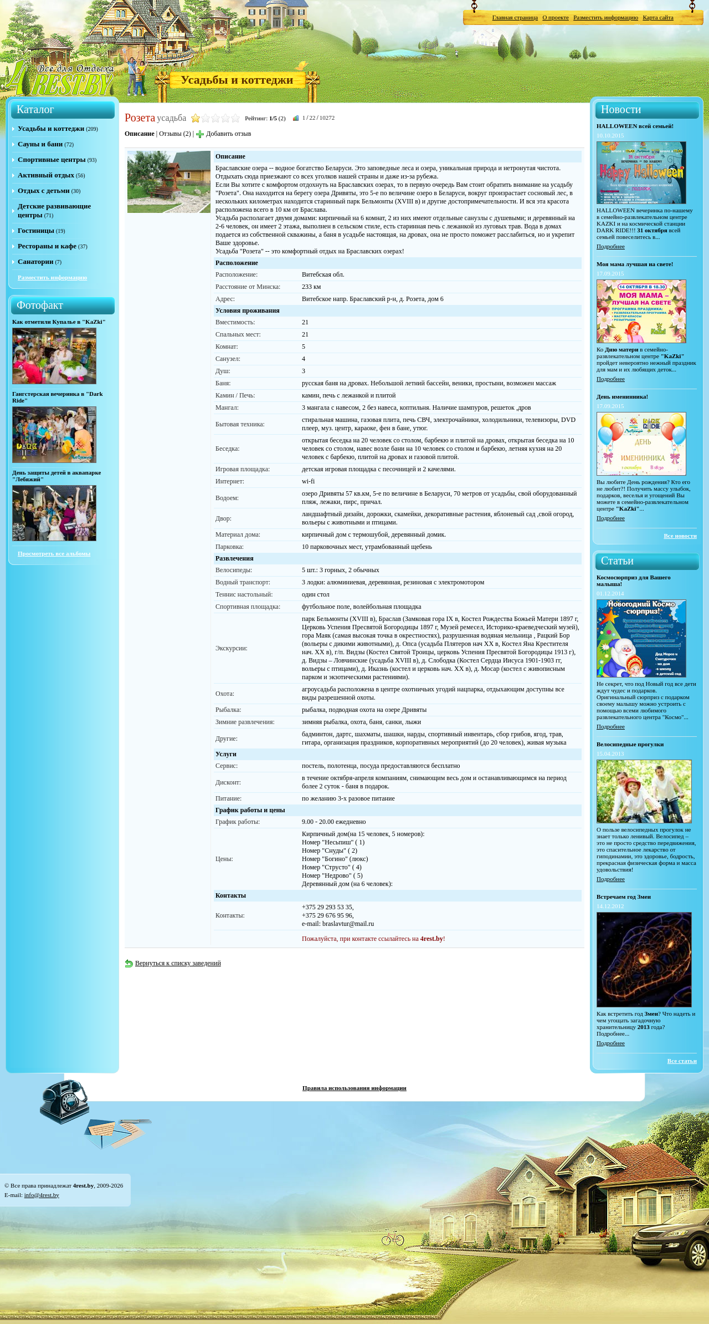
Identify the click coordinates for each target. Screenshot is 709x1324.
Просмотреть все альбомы (54, 553)
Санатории (35, 261)
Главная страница (515, 17)
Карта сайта (658, 17)
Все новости (680, 535)
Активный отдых (46, 175)
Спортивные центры (52, 159)
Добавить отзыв (223, 134)
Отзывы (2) (175, 134)
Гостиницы (36, 230)
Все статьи (682, 1060)
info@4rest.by (41, 1194)
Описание (140, 134)
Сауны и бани (40, 144)
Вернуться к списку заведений (173, 963)
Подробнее (611, 246)
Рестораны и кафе (47, 246)
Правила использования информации (354, 1087)
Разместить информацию (605, 17)
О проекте (555, 17)
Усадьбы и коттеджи (237, 79)
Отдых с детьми (44, 190)
